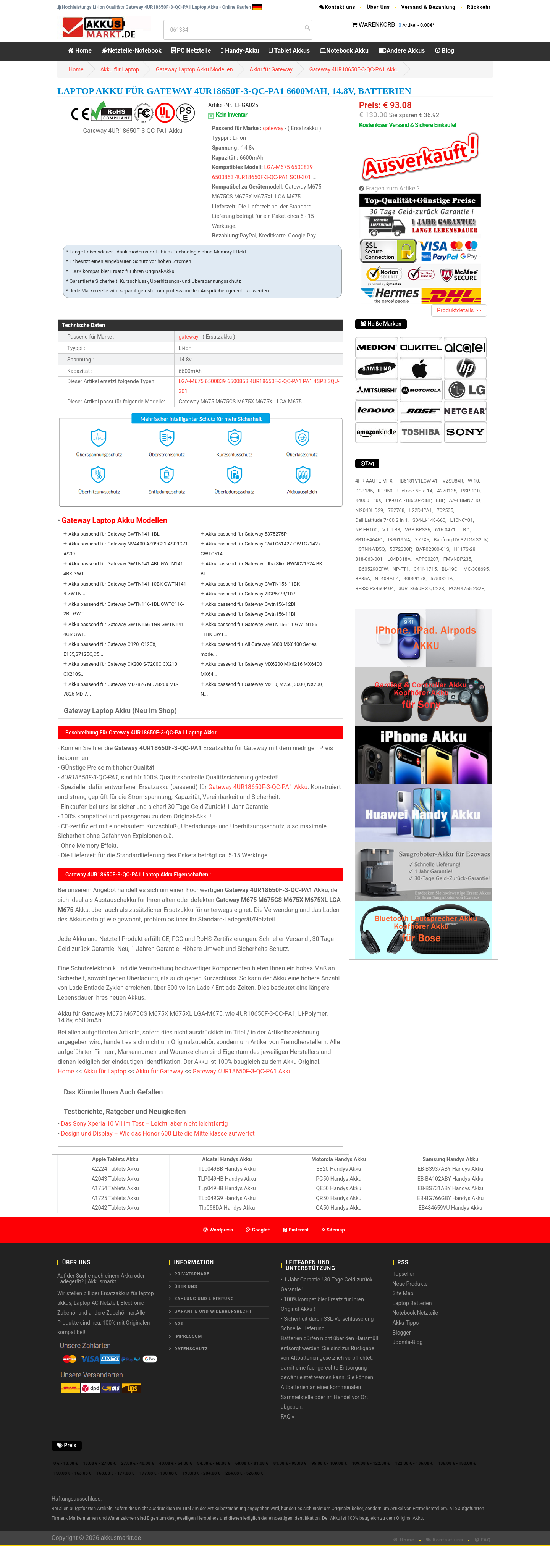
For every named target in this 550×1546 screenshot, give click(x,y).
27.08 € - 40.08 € (137, 1463)
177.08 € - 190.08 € (158, 1473)
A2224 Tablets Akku (115, 1169)
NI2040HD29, (369, 510)
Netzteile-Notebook (132, 50)
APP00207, (428, 559)
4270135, (447, 491)
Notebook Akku (344, 50)
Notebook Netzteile (415, 1313)
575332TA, (442, 578)
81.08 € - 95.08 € (289, 1463)
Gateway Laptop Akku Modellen (194, 69)
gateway (274, 128)
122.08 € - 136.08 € (414, 1463)
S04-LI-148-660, (429, 520)
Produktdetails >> (459, 310)
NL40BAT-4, (387, 578)
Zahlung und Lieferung (204, 1298)
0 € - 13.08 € (65, 1463)
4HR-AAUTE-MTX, (374, 481)
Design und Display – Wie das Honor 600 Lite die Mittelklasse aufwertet (157, 1133)
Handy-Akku (240, 50)
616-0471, (445, 530)
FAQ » (287, 1417)
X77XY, (422, 539)
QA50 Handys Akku (339, 1208)
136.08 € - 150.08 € (457, 1463)
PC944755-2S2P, (467, 588)
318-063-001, (369, 559)
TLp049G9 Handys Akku (227, 1198)
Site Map (403, 1293)
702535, (446, 510)
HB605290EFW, (372, 569)
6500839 (302, 167)
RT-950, (385, 491)
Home (80, 50)
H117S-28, (465, 549)
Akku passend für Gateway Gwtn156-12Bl (250, 604)
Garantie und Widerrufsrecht (213, 1311)
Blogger (402, 1333)
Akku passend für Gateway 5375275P (246, 534)
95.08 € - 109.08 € (329, 1463)
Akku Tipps (406, 1323)
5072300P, (401, 549)
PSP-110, (470, 491)
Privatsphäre (192, 1274)
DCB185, (364, 491)
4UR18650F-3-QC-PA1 (261, 177)
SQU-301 (300, 177)
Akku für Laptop (119, 69)
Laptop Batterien (412, 1303)
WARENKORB (377, 24)
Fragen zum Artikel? (393, 188)
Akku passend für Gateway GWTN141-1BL (114, 534)
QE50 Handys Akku (338, 1188)
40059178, (415, 578)
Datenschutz (191, 1348)
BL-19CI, (450, 569)
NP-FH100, (367, 530)
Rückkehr (479, 7)
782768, (397, 510)
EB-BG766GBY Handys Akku (450, 1198)
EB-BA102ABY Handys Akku (450, 1179)
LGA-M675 (277, 167)
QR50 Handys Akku (338, 1198)
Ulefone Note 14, (415, 491)
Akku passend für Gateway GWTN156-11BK (252, 584)
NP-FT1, (401, 569)
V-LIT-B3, (391, 530)
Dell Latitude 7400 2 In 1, (382, 520)
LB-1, (465, 530)
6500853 (223, 177)
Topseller (403, 1274)
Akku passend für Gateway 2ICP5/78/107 (250, 594)
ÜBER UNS (186, 1286)
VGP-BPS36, (418, 530)
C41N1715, (426, 569)
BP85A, (363, 578)
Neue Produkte (410, 1284)
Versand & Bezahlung (428, 7)
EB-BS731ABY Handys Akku (450, 1188)
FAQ (483, 1540)
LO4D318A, (399, 559)
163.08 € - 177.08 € (115, 1473)
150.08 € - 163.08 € (72, 1473)
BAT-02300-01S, (433, 549)
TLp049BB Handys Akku (227, 1169)
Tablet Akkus (289, 50)
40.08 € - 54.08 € (175, 1463)
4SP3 (320, 381)
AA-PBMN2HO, (465, 500)
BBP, (440, 500)
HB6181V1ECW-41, (417, 481)
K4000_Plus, (368, 500)
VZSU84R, (453, 481)
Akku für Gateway (271, 69)
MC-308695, (476, 569)
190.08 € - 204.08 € (201, 1473)
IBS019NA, (399, 539)
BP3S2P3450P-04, (375, 588)
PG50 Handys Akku (338, 1179)
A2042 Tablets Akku (115, 1208)
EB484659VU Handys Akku (450, 1208)
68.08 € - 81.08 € (251, 1463)
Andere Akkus (402, 50)
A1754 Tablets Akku (115, 1188)
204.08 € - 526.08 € (244, 1473)
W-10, (474, 481)
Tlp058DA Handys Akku (227, 1208)
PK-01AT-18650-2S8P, (409, 500)
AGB (179, 1323)
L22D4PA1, (421, 510)
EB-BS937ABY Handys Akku (450, 1169)
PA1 (307, 381)
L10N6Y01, (462, 520)
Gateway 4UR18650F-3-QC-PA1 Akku (354, 69)
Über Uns (378, 7)
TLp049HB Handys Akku (227, 1188)
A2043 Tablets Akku (115, 1179)
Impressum (188, 1336)
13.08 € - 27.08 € (99, 1463)
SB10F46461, (369, 539)
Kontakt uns (337, 7)
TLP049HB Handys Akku (227, 1179)
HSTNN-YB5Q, (370, 549)
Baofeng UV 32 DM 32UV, (461, 539)
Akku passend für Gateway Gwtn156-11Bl (250, 614)
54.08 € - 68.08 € (213, 1463)
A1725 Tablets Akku (115, 1198)
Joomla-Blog (408, 1342)
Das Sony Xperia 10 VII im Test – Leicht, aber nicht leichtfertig (144, 1123)
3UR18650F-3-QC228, (421, 588)
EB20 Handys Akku (338, 1169)
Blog (445, 50)
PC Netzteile (191, 50)
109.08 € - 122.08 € (371, 1463)
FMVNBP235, (457, 559)
